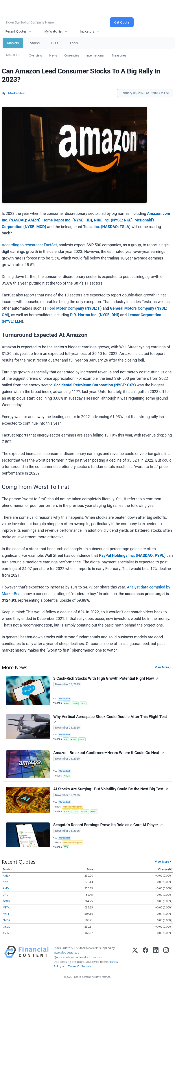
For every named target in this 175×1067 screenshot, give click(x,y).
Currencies (71, 55)
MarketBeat (64, 698)
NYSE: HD (82, 220)
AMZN (67, 776)
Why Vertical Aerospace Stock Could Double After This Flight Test (110, 716)
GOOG (7, 901)
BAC (5, 895)
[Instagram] (166, 957)
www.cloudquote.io (66, 953)
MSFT (94, 812)
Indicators (87, 31)
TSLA (6, 933)
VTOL (82, 739)
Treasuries (118, 55)
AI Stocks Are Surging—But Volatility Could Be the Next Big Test (108, 789)
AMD (6, 888)
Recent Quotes (16, 31)
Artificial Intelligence (72, 807)
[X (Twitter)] (135, 957)
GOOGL (84, 812)
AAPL (66, 812)
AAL (66, 739)
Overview (35, 55)
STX (66, 847)
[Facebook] (145, 957)
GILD (83, 703)
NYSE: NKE (121, 220)
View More (162, 667)
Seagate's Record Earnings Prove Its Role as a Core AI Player (105, 825)
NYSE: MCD (35, 227)
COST (75, 812)
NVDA (6, 920)
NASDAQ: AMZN (25, 220)
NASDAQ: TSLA (115, 227)
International (95, 55)
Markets (13, 43)
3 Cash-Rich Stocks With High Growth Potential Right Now (103, 678)
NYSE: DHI (109, 315)
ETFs (54, 43)
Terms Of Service (79, 967)
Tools (74, 43)
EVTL (73, 739)
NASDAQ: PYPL (150, 555)
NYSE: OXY (124, 385)
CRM (75, 703)
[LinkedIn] (155, 957)
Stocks (35, 43)
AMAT (67, 703)
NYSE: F (93, 308)
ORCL (6, 927)
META (6, 908)
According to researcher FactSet (29, 245)
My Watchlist (53, 31)
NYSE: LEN (12, 321)
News (53, 55)
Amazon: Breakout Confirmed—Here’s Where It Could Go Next (106, 753)
